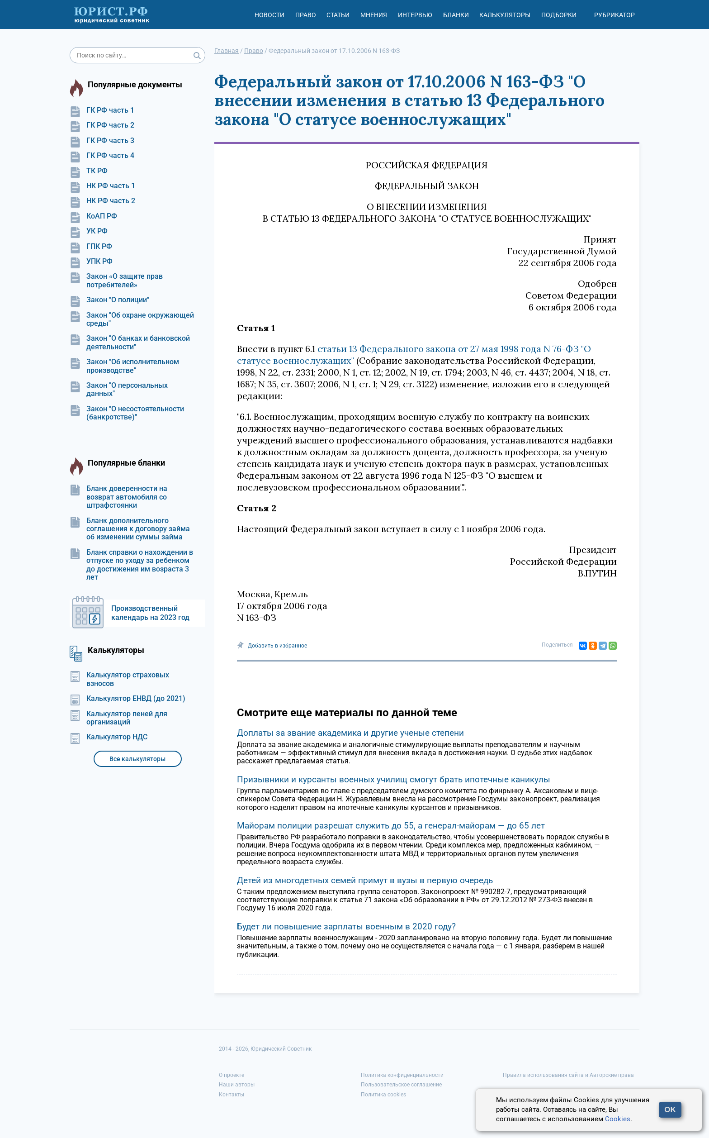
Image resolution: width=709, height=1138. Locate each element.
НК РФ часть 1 (102, 186)
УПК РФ (91, 261)
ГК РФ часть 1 (102, 110)
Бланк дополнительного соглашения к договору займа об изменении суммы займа (130, 529)
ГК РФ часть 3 (102, 141)
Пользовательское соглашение (401, 1084)
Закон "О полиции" (109, 300)
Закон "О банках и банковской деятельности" (130, 342)
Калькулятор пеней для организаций (118, 718)
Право (305, 15)
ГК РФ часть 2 (102, 125)
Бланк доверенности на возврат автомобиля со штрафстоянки (118, 497)
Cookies (617, 1119)
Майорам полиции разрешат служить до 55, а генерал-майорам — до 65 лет (391, 825)
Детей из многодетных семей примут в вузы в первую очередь (365, 880)
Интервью (415, 15)
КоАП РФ (93, 216)
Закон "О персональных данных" (119, 389)
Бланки (456, 15)
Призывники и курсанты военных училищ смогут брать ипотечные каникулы (393, 779)
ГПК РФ (91, 247)
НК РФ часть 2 (102, 201)
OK (670, 1109)
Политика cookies (383, 1094)
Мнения (373, 15)
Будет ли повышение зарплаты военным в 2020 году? (346, 926)
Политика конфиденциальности (402, 1075)
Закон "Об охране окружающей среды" (132, 319)
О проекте (231, 1075)
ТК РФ (89, 171)
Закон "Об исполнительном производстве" (124, 366)
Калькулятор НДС (108, 737)
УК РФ (89, 231)
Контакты (231, 1094)
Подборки (559, 15)
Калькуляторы (504, 15)
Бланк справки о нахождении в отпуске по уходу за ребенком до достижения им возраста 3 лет (131, 564)
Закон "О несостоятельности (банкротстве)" (127, 413)
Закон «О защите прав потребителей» (116, 280)
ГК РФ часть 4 (102, 156)
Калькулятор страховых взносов (119, 679)
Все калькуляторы (137, 758)
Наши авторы (237, 1084)
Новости (269, 15)
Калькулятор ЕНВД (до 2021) (127, 699)
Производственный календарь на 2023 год (150, 613)
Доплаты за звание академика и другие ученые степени (350, 733)
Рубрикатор (614, 15)
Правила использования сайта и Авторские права (568, 1075)
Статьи (338, 15)
